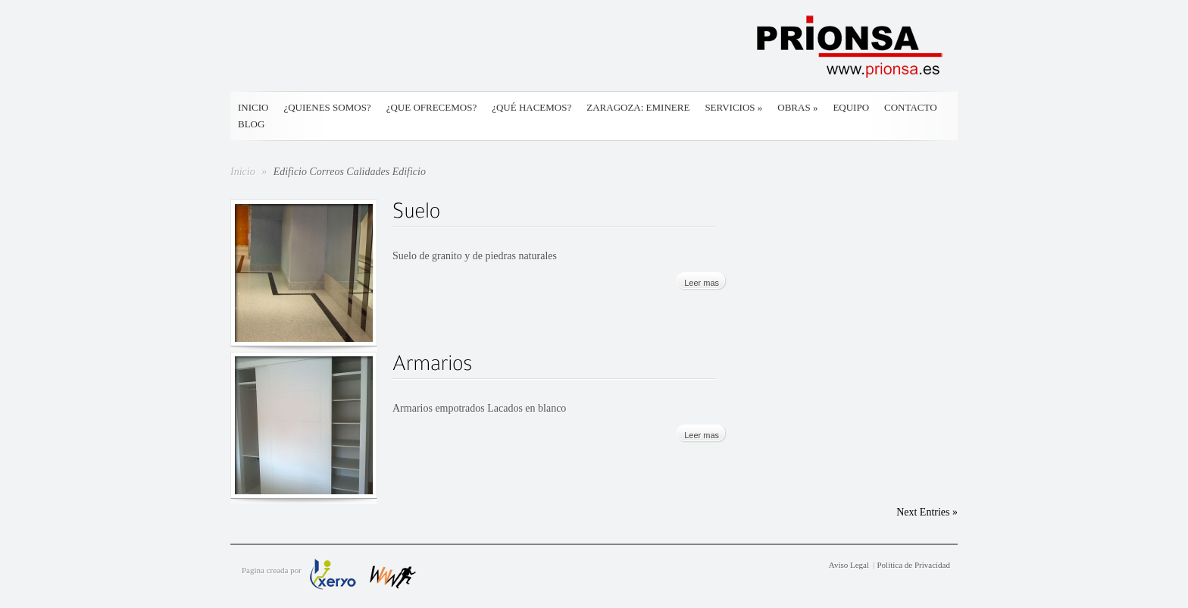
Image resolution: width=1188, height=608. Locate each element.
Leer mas (701, 282)
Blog (251, 124)
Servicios (733, 107)
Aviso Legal (849, 564)
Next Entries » (927, 512)
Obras (797, 107)
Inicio (253, 107)
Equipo (851, 107)
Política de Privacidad (913, 564)
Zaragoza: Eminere (637, 107)
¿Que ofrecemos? (431, 107)
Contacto (910, 107)
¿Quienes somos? (326, 107)
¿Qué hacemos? (531, 107)
